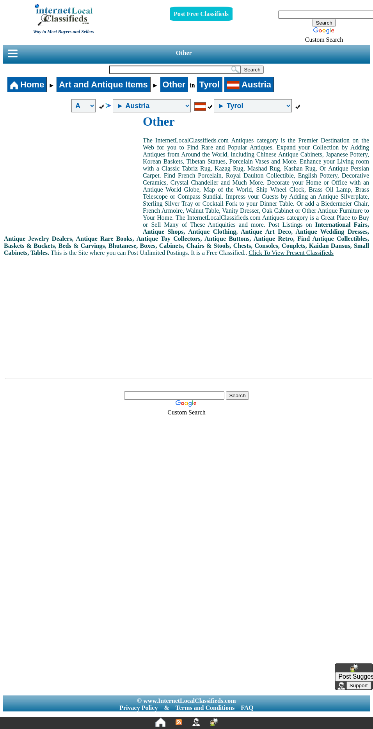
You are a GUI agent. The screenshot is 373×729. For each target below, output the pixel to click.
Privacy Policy (138, 707)
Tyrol (209, 84)
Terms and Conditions (205, 707)
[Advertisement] (73, 173)
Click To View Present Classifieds (291, 252)
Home (27, 84)
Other (184, 53)
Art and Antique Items (103, 84)
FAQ (247, 707)
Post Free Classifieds (201, 14)
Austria (249, 84)
